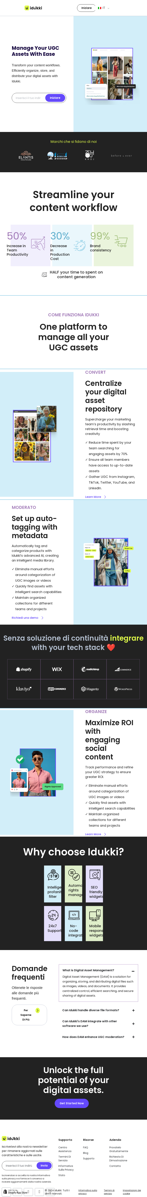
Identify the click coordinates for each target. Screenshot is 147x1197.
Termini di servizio (109, 1192)
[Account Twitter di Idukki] (39, 1191)
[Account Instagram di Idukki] (28, 1191)
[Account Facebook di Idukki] (17, 1191)
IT (101, 8)
